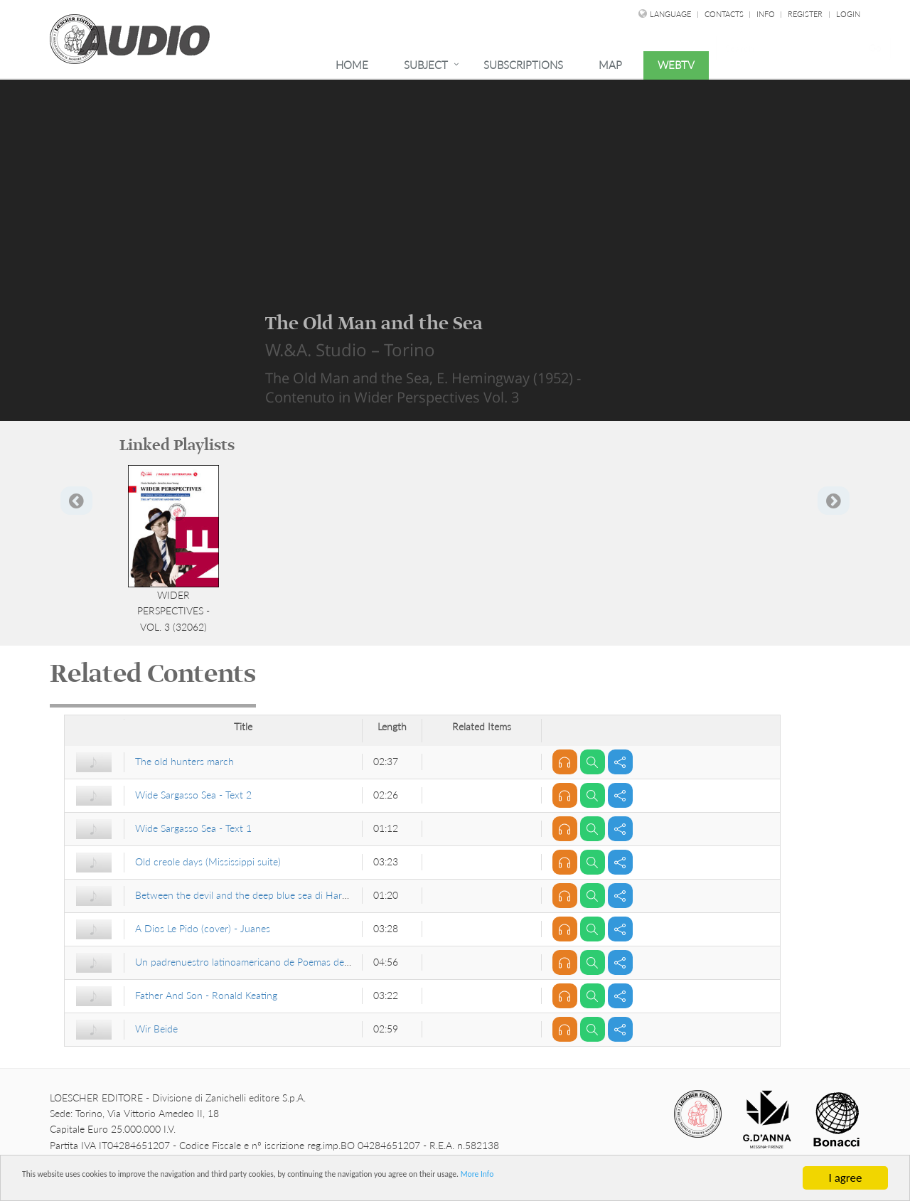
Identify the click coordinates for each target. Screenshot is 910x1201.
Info (766, 13)
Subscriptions (523, 64)
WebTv (676, 64)
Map (610, 64)
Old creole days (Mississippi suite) (208, 861)
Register (805, 13)
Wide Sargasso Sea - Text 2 (193, 795)
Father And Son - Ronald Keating (206, 995)
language (670, 13)
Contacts (725, 13)
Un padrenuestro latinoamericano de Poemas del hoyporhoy (266, 962)
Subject (426, 64)
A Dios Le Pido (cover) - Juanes (202, 928)
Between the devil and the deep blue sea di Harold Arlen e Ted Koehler (288, 895)
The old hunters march (184, 761)
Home (352, 64)
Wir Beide (156, 1029)
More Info (689, 1178)
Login (848, 13)
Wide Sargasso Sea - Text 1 (193, 828)
